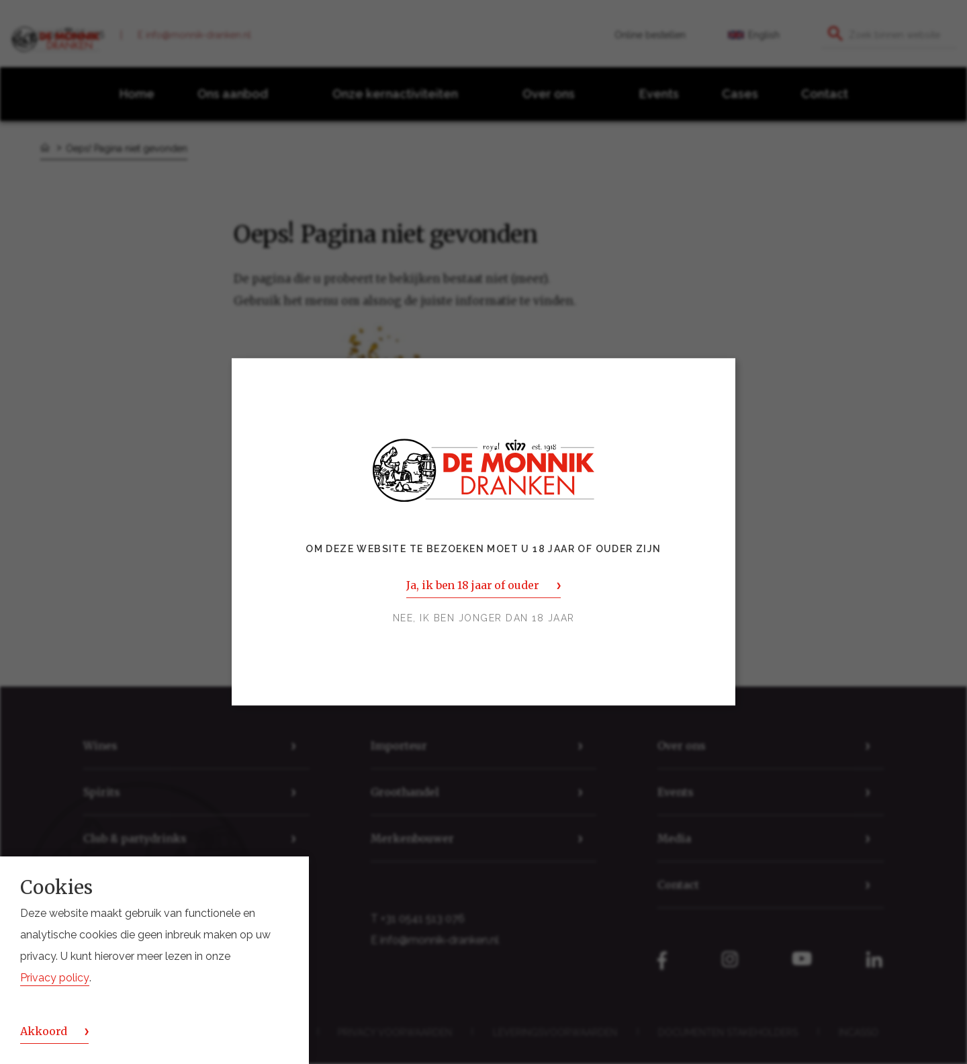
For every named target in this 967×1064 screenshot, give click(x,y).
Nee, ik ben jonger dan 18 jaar (484, 618)
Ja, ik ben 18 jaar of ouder (472, 585)
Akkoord (43, 1031)
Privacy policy (54, 977)
